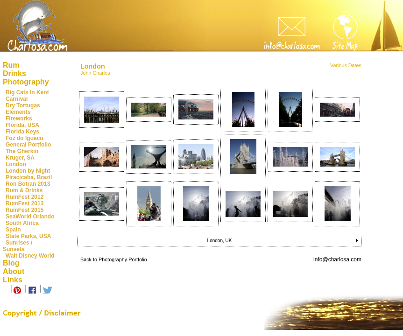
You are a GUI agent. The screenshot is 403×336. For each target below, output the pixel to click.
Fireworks (19, 118)
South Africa (22, 223)
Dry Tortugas (23, 105)
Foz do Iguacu (24, 138)
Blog (11, 263)
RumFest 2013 (24, 203)
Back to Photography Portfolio (113, 259)
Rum (11, 65)
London (16, 164)
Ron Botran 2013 (28, 184)
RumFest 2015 (24, 210)
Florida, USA (22, 125)
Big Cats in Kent (27, 92)
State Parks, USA (28, 236)
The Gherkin (22, 151)
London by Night (28, 171)
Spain (13, 229)
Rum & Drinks (24, 190)
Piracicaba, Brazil (29, 177)
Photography (26, 82)
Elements (18, 112)
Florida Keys (22, 131)
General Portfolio (28, 144)
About (13, 271)
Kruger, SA (20, 157)
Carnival (17, 99)
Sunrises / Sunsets (17, 245)
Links (12, 280)
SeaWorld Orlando (30, 216)
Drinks (14, 73)
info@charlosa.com (337, 259)
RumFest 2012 (24, 197)
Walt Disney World (30, 255)
